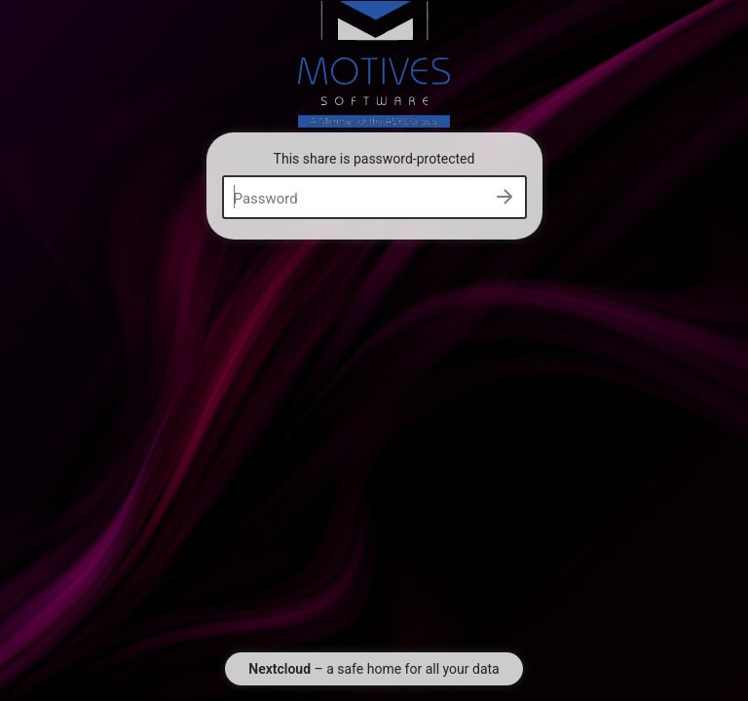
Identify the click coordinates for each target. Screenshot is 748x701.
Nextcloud (279, 669)
